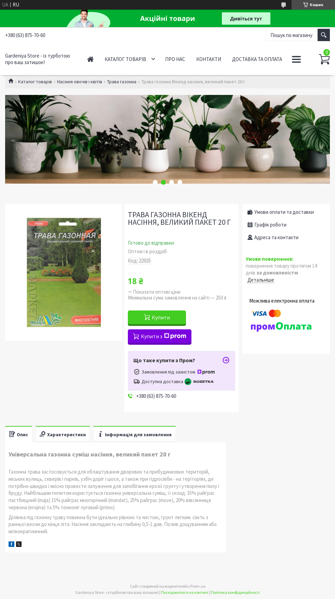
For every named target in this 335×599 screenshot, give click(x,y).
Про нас (175, 59)
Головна (90, 59)
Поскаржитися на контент (185, 592)
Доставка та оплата (257, 59)
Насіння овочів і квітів (79, 81)
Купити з (163, 336)
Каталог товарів (125, 59)
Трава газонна (121, 81)
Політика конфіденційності (235, 592)
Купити (161, 317)
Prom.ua (197, 586)
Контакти (208, 59)
